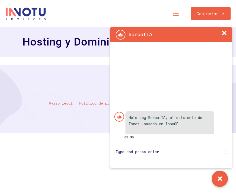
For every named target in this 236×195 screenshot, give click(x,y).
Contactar (211, 14)
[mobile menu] (175, 13)
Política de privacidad (103, 103)
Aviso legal (61, 103)
